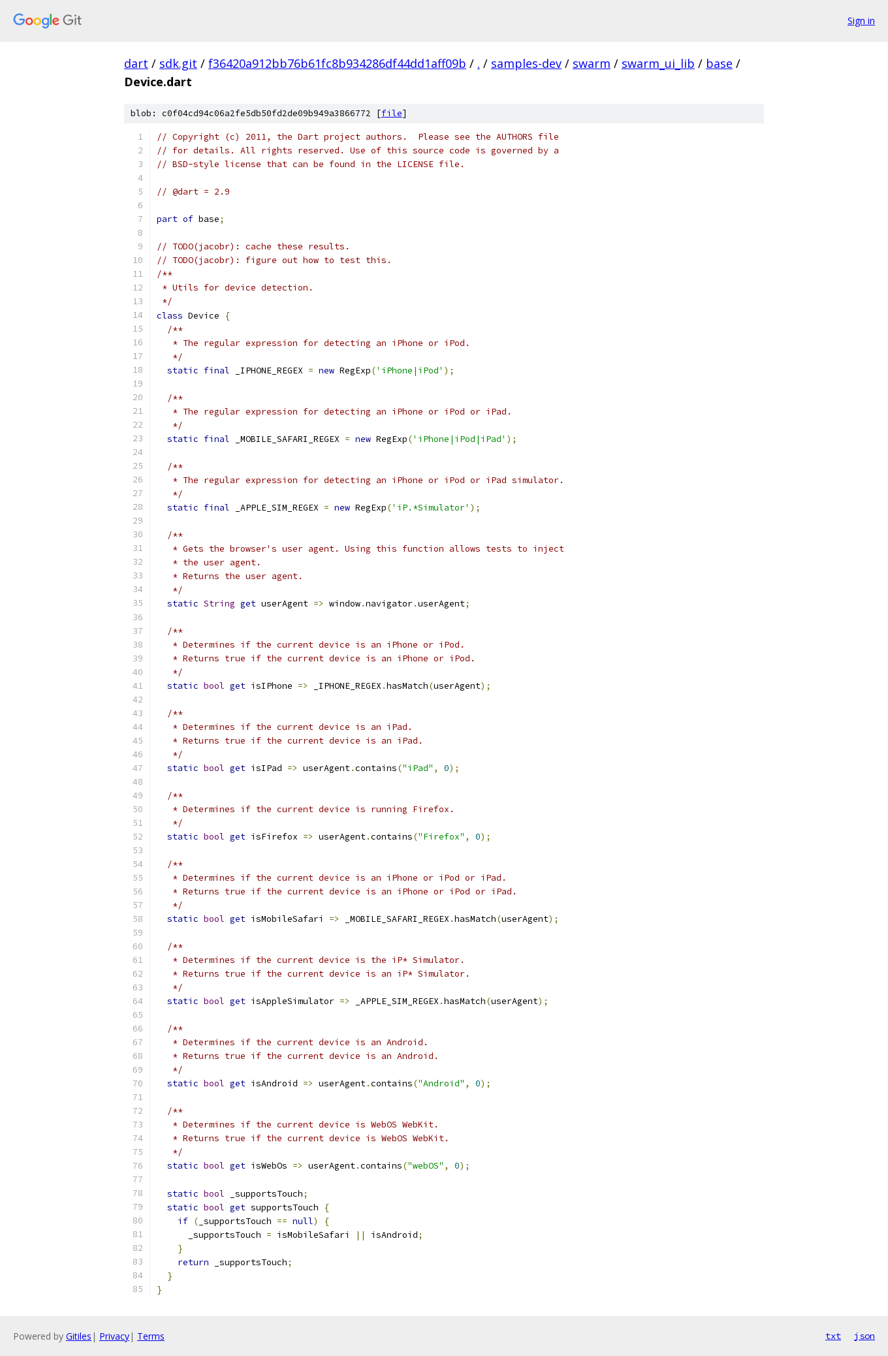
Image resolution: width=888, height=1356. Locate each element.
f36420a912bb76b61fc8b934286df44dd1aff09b (337, 63)
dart (136, 63)
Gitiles (78, 1336)
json (864, 1336)
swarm (591, 63)
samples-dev (526, 63)
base (719, 63)
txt (833, 1336)
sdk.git (178, 63)
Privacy (114, 1336)
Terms (151, 1336)
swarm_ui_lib (658, 63)
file (391, 113)
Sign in (861, 20)
